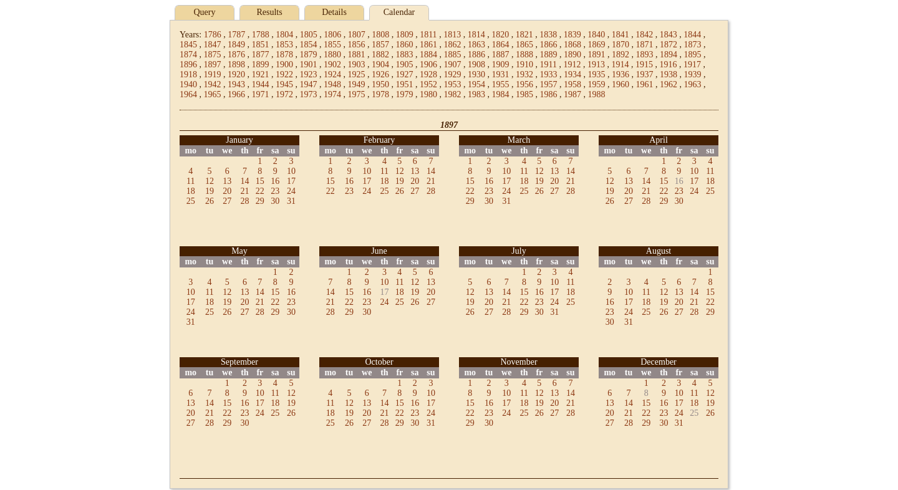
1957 (549, 84)
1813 (452, 34)
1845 (188, 44)
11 (190, 181)
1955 (500, 84)
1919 (212, 74)
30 (275, 201)
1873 (693, 44)
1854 (308, 44)
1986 (549, 94)
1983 (476, 94)
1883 (404, 54)
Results (269, 12)
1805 (308, 34)
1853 (284, 44)
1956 (524, 84)
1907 (452, 64)
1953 (452, 84)
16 (275, 181)
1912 (572, 64)
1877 (260, 54)
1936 (620, 74)
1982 (452, 94)
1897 (212, 64)
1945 (284, 84)
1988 (597, 94)
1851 (260, 44)
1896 (188, 64)
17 (291, 181)
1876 (236, 54)
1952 (428, 84)
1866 (549, 44)
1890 (572, 54)
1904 (380, 64)
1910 (524, 64)
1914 (620, 64)
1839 (572, 34)
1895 (693, 54)
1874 (188, 54)
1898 (236, 64)
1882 (380, 54)
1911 (548, 64)
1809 (404, 34)
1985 (524, 94)
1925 (356, 74)
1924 (332, 74)
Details (334, 12)
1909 (500, 64)
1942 (212, 84)
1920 (236, 74)
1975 (356, 94)
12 (209, 181)
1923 (308, 74)
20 (227, 191)
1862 (452, 44)
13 (227, 181)
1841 (620, 34)
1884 (428, 54)
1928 (428, 74)
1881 (356, 54)
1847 (212, 44)
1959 (597, 84)
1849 (236, 44)
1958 (572, 84)
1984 (500, 94)
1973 (308, 94)
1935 (597, 74)
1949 (356, 84)
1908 (476, 64)
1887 (500, 54)
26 (209, 201)
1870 (620, 44)
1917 (692, 64)
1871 (645, 44)
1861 (428, 44)
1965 (212, 94)
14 (244, 181)
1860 (404, 44)
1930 (476, 74)
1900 (284, 64)
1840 (596, 34)
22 (260, 191)
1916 (668, 64)
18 (190, 191)
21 (244, 191)
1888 (524, 54)
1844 (692, 34)
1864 (500, 44)
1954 (476, 84)
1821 (524, 34)
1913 (596, 64)
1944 (260, 84)
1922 (284, 74)
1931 (500, 74)
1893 (645, 54)
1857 (380, 44)
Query (205, 12)
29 (260, 201)
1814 (476, 34)
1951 (404, 84)
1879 (308, 54)
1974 (332, 94)
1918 (188, 74)
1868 (572, 44)
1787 (236, 34)
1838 (548, 34)
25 (190, 201)
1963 (693, 84)
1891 (597, 54)
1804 (284, 34)
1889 (549, 54)
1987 (572, 94)
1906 (428, 64)
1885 (452, 54)
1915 (644, 64)
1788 (260, 34)
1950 (380, 84)
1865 (524, 44)
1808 (380, 34)
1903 (356, 64)
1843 (668, 34)
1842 (644, 34)
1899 (260, 64)
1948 (332, 84)
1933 (549, 74)
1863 (476, 44)
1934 (572, 74)
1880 (332, 54)
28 (244, 201)
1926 (380, 74)
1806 (332, 34)
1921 (260, 74)
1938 (668, 74)
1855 (332, 44)
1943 (236, 84)
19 (209, 191)
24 (291, 191)
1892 (620, 54)
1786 (212, 34)
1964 (188, 94)
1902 (332, 64)
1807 (356, 34)
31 (291, 201)
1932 (524, 74)
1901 (308, 64)
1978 (380, 94)
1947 (308, 84)
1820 (500, 34)
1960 (620, 84)
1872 (668, 44)
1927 (404, 74)
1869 (597, 44)
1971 (260, 94)
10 (291, 171)
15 (260, 181)
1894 (668, 54)
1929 (452, 74)
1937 (645, 74)
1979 (404, 94)
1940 (188, 84)
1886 (476, 54)
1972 (284, 94)
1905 (404, 64)
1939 (693, 74)
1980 (428, 94)
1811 (428, 34)
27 (227, 201)
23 (275, 191)
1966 (236, 94)
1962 (668, 84)
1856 (356, 44)
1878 (284, 54)
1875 (212, 54)
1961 (645, 84)
